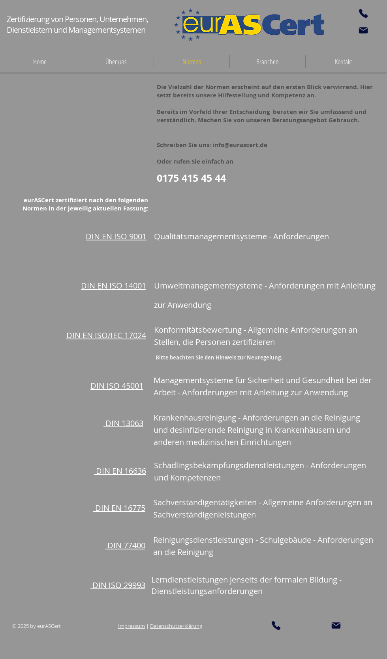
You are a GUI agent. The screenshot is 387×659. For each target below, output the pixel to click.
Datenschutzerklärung (176, 625)
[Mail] (363, 30)
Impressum (131, 625)
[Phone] (363, 13)
